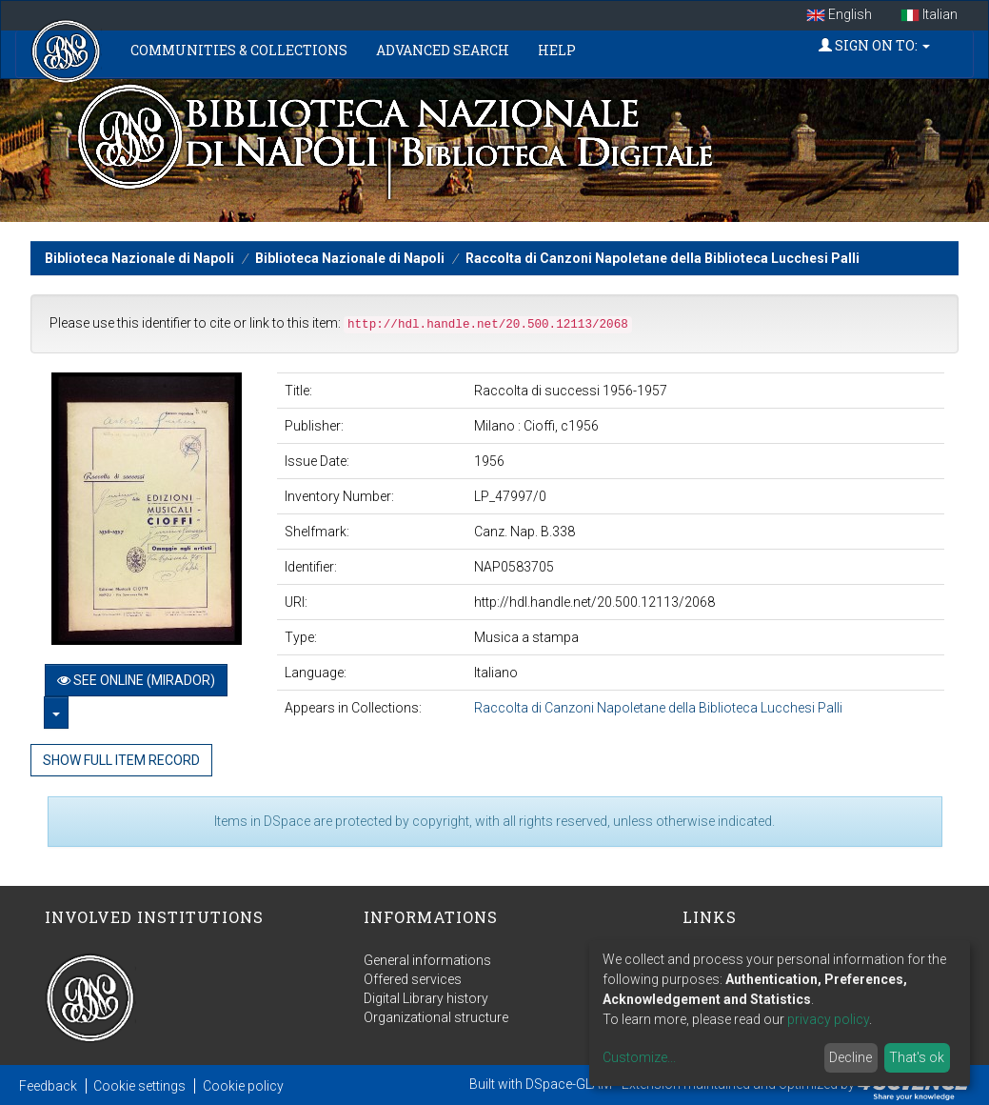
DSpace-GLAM (568, 1084)
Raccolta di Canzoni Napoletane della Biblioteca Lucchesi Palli (662, 258)
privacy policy (828, 1019)
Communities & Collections (238, 50)
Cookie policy (243, 1086)
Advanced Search (442, 50)
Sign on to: (874, 45)
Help (557, 50)
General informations (427, 960)
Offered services (413, 979)
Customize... (639, 1057)
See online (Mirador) (136, 680)
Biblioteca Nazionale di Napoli (139, 258)
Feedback (48, 1086)
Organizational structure (436, 1017)
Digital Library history (426, 998)
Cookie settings (139, 1086)
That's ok (916, 1057)
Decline (850, 1057)
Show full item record (121, 760)
